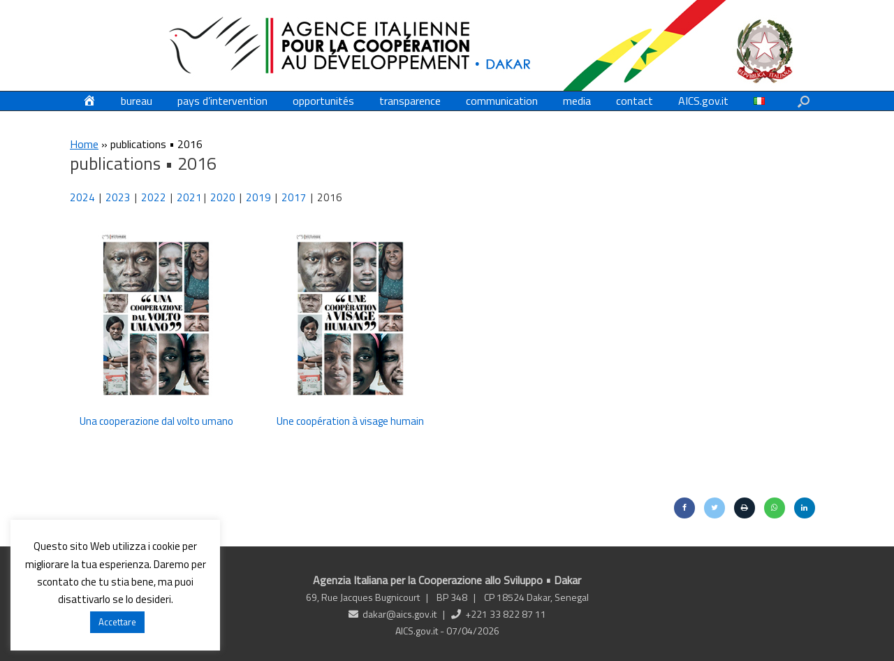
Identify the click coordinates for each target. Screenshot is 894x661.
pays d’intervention (222, 100)
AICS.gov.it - (420, 630)
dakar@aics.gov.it (399, 613)
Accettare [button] (117, 622)
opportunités (323, 100)
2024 (82, 197)
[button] (803, 101)
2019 (258, 197)
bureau (136, 100)
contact (634, 100)
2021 (189, 197)
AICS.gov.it (703, 100)
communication (502, 100)
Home (84, 144)
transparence (410, 100)
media (577, 100)
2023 (118, 197)
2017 (294, 197)
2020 (223, 197)
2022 (155, 197)
